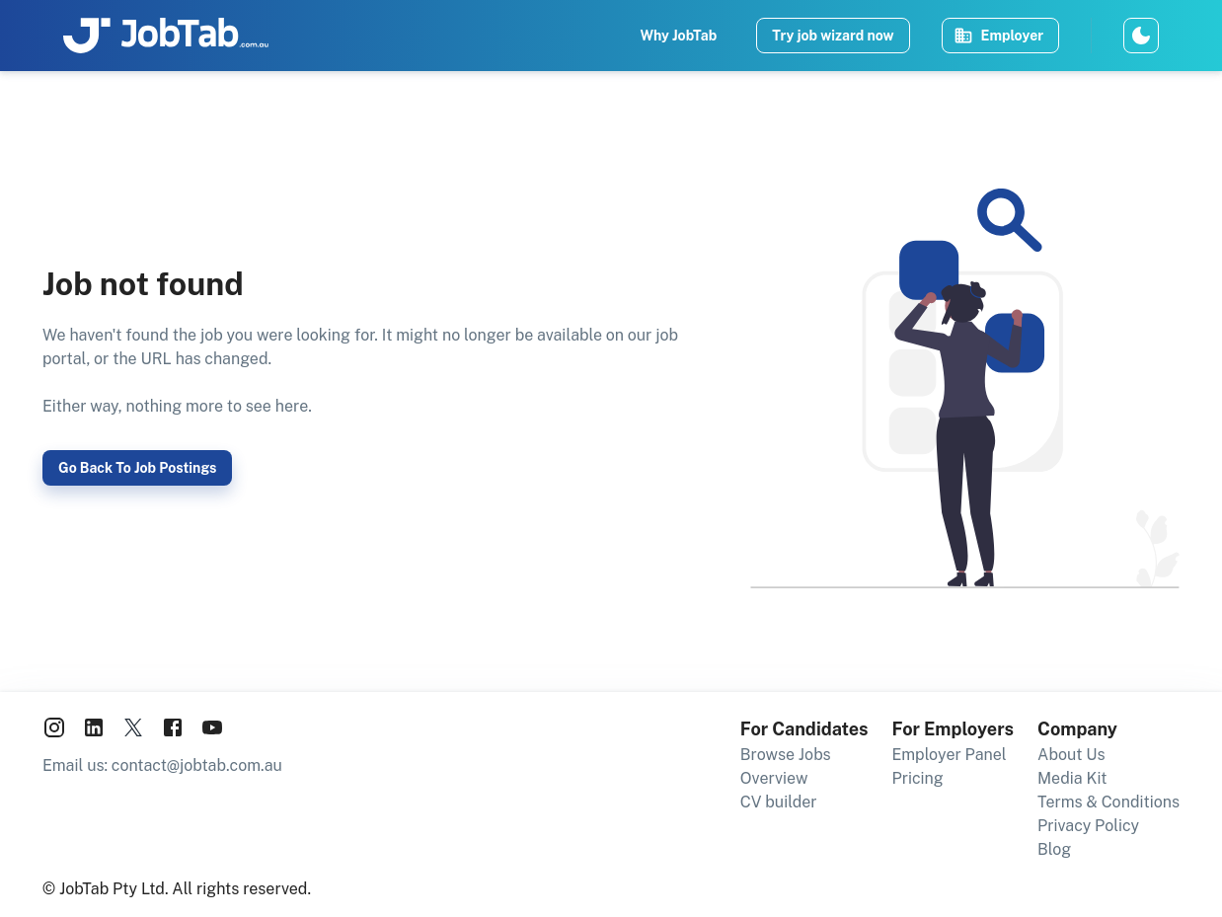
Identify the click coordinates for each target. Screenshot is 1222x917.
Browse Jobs (785, 754)
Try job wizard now (832, 35)
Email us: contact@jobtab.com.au (162, 765)
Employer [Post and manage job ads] (998, 35)
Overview (774, 778)
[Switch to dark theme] (1141, 35)
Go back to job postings (137, 468)
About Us (1071, 754)
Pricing (918, 778)
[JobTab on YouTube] (212, 731)
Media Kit (1072, 778)
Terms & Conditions (1108, 802)
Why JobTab (678, 35)
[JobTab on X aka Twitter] (133, 731)
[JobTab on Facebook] (173, 731)
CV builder (778, 802)
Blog (1054, 849)
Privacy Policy (1088, 825)
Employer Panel (949, 754)
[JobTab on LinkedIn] (94, 731)
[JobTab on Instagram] (54, 731)
